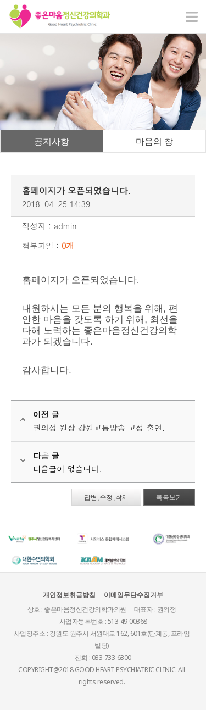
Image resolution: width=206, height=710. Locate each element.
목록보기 (169, 497)
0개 (68, 245)
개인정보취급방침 (69, 595)
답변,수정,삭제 (106, 497)
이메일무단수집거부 (133, 595)
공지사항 (51, 141)
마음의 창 (154, 141)
